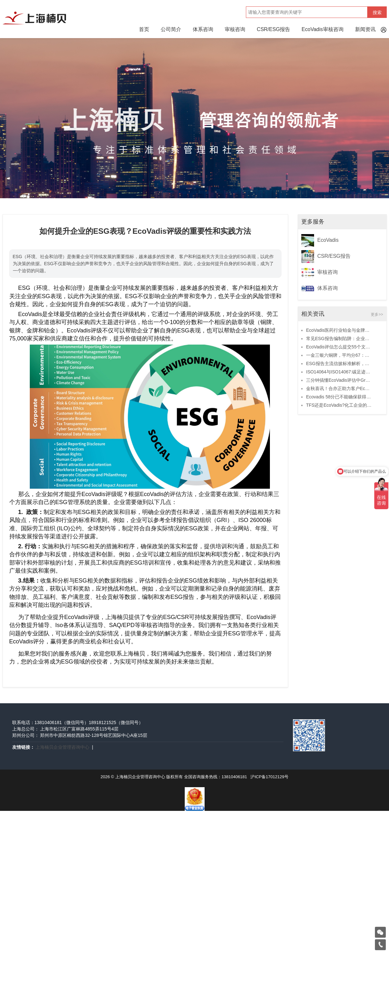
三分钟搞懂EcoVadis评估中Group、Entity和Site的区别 (339, 380)
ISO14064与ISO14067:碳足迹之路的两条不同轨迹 (339, 371)
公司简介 (171, 29)
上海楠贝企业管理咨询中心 (62, 747)
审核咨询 (235, 29)
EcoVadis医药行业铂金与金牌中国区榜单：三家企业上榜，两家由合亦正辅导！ (339, 330)
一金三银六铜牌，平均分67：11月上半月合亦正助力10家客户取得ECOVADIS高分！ (339, 355)
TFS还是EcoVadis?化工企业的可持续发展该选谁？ (339, 405)
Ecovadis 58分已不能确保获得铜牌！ (339, 396)
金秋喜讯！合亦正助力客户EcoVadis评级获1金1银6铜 (339, 388)
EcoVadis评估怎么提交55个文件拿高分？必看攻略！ (339, 346)
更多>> (377, 314)
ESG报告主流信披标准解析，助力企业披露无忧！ (339, 363)
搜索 (377, 12)
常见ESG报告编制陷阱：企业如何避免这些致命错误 (339, 338)
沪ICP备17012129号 (269, 776)
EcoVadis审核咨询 (322, 29)
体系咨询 (203, 29)
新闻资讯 (365, 29)
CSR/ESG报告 (273, 29)
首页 (144, 29)
